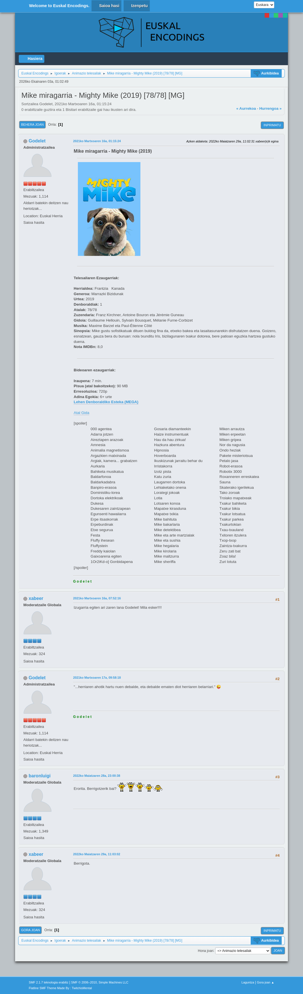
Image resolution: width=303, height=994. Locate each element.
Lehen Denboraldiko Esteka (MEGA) (106, 402)
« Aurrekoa (246, 108)
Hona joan (205, 950)
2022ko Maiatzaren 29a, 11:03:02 (96, 854)
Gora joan (30, 930)
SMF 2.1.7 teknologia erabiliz (48, 982)
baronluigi (40, 775)
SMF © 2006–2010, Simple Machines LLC (99, 982)
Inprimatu (272, 125)
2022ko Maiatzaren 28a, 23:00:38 (96, 775)
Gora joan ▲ (265, 982)
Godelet (37, 140)
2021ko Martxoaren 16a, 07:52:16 (97, 598)
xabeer (36, 598)
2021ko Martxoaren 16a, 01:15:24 (97, 141)
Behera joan (32, 124)
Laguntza (248, 982)
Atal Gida (81, 413)
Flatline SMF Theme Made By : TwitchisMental (60, 988)
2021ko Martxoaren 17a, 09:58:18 (97, 677)
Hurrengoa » (270, 108)
